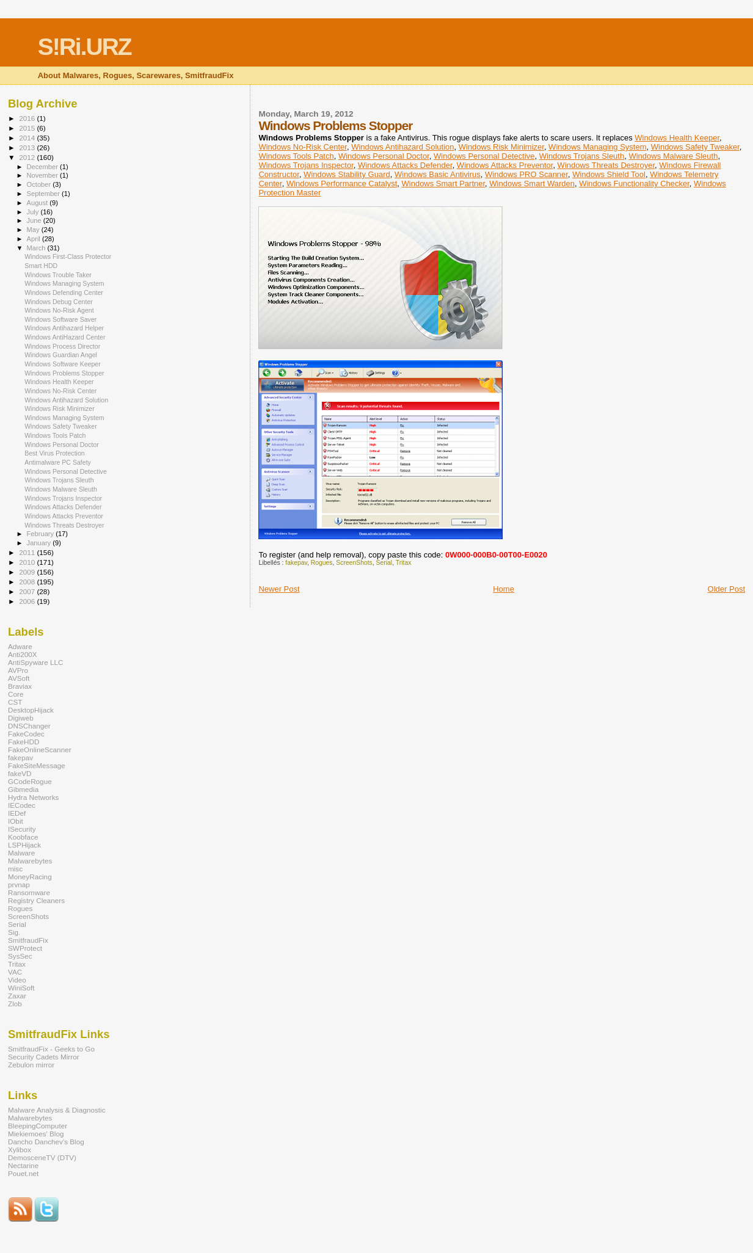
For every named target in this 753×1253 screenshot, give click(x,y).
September (44, 193)
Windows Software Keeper (62, 364)
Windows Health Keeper (677, 137)
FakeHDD (23, 742)
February (41, 533)
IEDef (17, 813)
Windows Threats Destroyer (606, 165)
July (34, 212)
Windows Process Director (62, 346)
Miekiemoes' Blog (36, 1134)
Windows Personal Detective (484, 156)
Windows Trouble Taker (58, 274)
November (43, 175)
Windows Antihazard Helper (64, 328)
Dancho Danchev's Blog (46, 1142)
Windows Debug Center (58, 301)
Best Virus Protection (54, 453)
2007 (28, 591)
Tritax (404, 562)
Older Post (726, 589)
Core (15, 694)
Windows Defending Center (63, 292)
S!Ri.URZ (84, 47)
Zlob (15, 1004)
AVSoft (19, 678)
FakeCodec (26, 734)
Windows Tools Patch (295, 156)
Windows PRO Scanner (526, 174)
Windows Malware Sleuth (673, 156)
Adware (20, 646)
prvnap (19, 884)
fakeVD (19, 773)
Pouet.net (23, 1173)
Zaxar (17, 996)
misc (15, 869)
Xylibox (19, 1149)
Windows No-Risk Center (302, 146)
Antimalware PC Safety (57, 462)
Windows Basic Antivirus (438, 174)
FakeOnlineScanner (39, 750)
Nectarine (23, 1165)
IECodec (21, 805)
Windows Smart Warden (532, 183)
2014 (28, 138)
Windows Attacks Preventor (505, 165)
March (37, 248)
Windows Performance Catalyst (341, 183)
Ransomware (29, 892)
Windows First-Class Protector (67, 256)
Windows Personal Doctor (383, 156)
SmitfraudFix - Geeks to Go (51, 1049)
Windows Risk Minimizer (501, 146)
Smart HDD (40, 265)
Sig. (14, 932)
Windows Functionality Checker (634, 183)
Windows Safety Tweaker (695, 146)
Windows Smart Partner (444, 183)
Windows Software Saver (60, 319)
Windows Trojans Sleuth (581, 156)
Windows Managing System (597, 146)
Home (503, 589)
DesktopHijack (31, 710)
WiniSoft (21, 988)
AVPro (18, 670)
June (35, 220)
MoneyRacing (30, 877)
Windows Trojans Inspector (305, 165)
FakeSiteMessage (36, 765)
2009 (28, 572)
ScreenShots (354, 562)
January (40, 543)
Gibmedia (23, 789)
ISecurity (22, 829)
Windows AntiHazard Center (64, 337)
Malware (21, 853)
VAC (15, 972)
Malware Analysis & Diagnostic (57, 1110)
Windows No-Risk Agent (58, 310)
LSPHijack (24, 845)
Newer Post (278, 589)
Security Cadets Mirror (43, 1057)
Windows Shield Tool (609, 174)
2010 (28, 562)
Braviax (20, 686)
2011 (28, 552)
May (34, 229)
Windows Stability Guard (347, 174)
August (38, 202)
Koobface (23, 837)
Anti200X (22, 654)
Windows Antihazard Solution (402, 146)
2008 (28, 582)
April (34, 238)
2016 (28, 118)
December (43, 166)
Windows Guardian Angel (60, 354)
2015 (28, 128)
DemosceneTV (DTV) (42, 1157)
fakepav (296, 562)
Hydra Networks (33, 797)
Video (17, 980)
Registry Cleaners (36, 900)
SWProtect (25, 948)
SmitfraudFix (28, 940)
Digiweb (21, 718)
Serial (384, 562)
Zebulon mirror (31, 1065)
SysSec (20, 956)
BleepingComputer (37, 1126)
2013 (28, 147)
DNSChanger (29, 726)
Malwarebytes (30, 861)
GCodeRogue (30, 781)
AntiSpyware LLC (36, 662)
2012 (28, 157)
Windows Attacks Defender (405, 165)
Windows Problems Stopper (64, 373)
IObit (15, 821)
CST (15, 702)
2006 (28, 601)
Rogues (322, 562)
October (40, 184)
